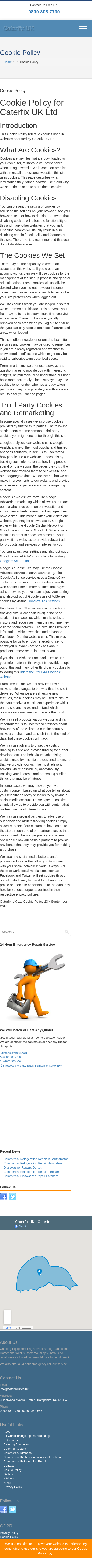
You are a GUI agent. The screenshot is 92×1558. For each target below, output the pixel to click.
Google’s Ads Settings (44, 601)
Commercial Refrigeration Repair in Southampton (36, 1159)
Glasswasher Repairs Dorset (22, 1167)
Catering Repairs (15, 1448)
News (7, 1482)
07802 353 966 (10, 1061)
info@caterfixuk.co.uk (14, 1052)
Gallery (8, 1474)
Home (8, 62)
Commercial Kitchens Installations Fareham (32, 1457)
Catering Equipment (17, 1444)
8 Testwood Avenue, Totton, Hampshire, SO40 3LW (31, 1065)
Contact (9, 1465)
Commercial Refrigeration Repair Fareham (31, 1171)
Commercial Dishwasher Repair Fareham (31, 1176)
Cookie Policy (12, 1470)
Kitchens (9, 1478)
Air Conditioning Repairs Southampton (29, 1436)
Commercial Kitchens (18, 1453)
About (7, 1431)
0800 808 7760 (44, 11)
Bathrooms (11, 1440)
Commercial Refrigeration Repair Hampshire (33, 1163)
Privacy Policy (13, 1487)
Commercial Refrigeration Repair (25, 1461)
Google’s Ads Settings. (16, 561)
